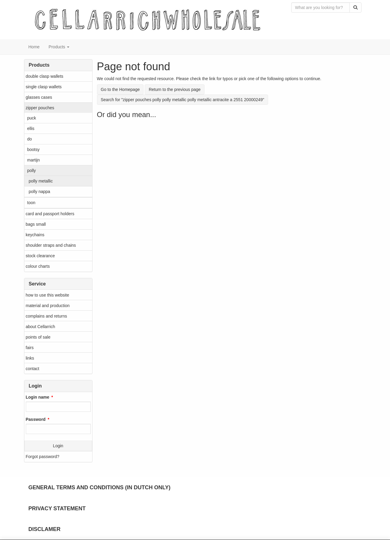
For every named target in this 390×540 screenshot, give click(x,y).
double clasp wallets (44, 76)
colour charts (38, 266)
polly (31, 170)
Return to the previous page (175, 89)
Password (36, 419)
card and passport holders (50, 213)
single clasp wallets (44, 86)
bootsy (33, 149)
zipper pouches (40, 107)
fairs (30, 347)
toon (31, 202)
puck (31, 118)
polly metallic (41, 181)
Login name (38, 397)
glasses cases (39, 97)
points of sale (38, 337)
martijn (33, 160)
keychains (35, 234)
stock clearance (40, 255)
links (30, 358)
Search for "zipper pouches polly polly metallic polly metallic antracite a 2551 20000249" (183, 99)
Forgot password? (42, 456)
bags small (36, 224)
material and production (48, 305)
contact (32, 368)
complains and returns (46, 316)
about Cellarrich (40, 326)
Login (58, 445)
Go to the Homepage (120, 89)
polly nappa (39, 191)
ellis (31, 128)
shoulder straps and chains (51, 245)
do (29, 139)
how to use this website (47, 295)
